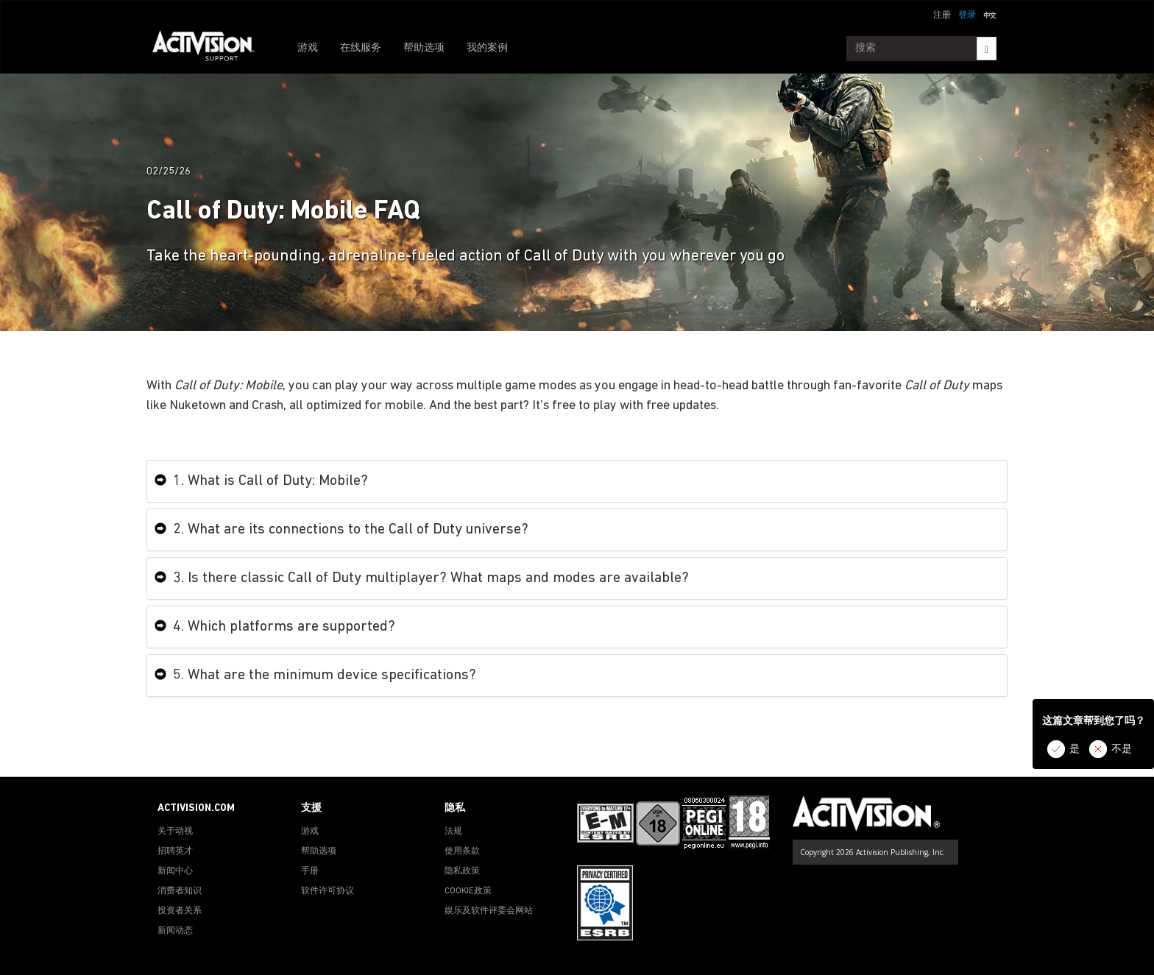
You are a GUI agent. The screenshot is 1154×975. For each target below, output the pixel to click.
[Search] (987, 48)
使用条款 (462, 851)
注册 (942, 15)
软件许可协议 (327, 891)
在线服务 (360, 48)
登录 (967, 15)
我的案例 (487, 48)
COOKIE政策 (468, 891)
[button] (990, 14)
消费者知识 (179, 891)
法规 (453, 831)
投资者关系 (179, 911)
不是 (1121, 749)
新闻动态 (175, 930)
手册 (310, 871)
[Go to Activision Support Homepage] (210, 48)
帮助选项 (424, 48)
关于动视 (175, 831)
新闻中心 (175, 871)
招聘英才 (175, 851)
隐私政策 (462, 871)
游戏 (307, 48)
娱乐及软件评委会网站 (489, 911)
